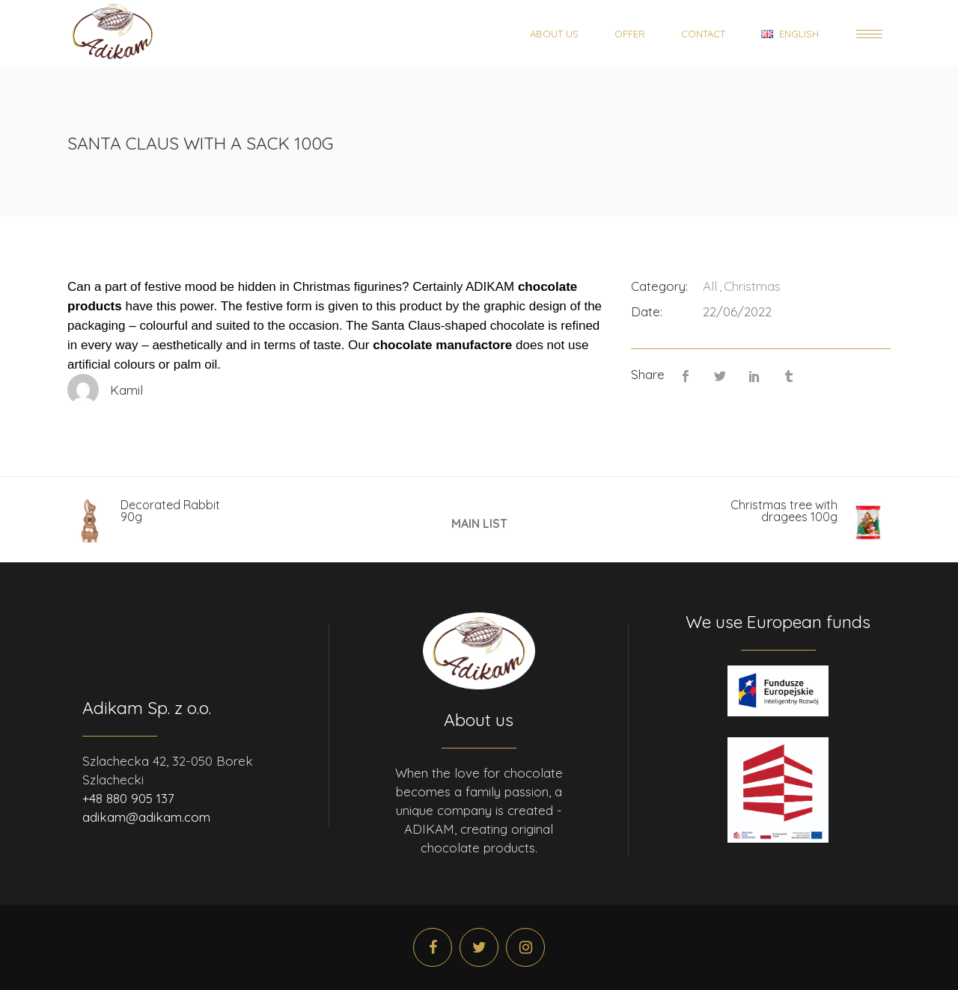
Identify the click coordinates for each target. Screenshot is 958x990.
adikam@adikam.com (146, 817)
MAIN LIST (479, 523)
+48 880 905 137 (128, 798)
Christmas (752, 286)
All (710, 286)
